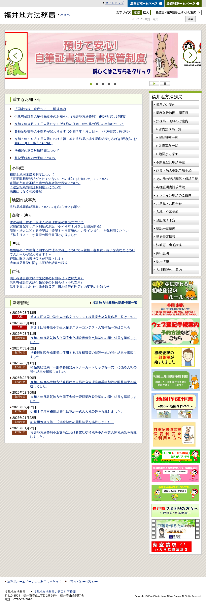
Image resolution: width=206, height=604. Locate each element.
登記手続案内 (165, 228)
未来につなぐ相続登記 (26, 191)
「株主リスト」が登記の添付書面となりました (43, 235)
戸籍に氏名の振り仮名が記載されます (37, 258)
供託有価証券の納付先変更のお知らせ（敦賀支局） (47, 278)
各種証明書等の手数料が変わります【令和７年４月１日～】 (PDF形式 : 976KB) (72, 131)
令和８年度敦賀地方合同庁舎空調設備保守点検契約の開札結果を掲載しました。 (83, 340)
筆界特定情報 (165, 236)
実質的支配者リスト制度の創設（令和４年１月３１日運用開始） (56, 226)
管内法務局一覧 (170, 129)
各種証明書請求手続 (170, 187)
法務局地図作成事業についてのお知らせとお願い (45, 207)
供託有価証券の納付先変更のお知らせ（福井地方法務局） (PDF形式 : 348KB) (70, 116)
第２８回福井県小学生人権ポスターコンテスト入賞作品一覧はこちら (80, 327)
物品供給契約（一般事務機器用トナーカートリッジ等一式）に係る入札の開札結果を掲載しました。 (83, 369)
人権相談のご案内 (169, 269)
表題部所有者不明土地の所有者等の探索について (45, 183)
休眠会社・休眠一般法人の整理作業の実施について (47, 222)
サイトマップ (114, 3)
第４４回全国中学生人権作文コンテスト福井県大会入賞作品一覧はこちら (83, 317)
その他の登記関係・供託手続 (177, 178)
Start (154, 83)
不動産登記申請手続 (170, 162)
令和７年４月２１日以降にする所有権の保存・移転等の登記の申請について (69, 124)
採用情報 (162, 261)
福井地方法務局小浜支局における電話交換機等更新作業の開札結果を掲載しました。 (83, 434)
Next (190, 55)
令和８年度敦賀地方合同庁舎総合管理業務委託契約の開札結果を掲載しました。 (83, 399)
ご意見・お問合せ (169, 203)
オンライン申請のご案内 (174, 195)
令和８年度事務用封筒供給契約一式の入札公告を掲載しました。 (77, 411)
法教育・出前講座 (169, 245)
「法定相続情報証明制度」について (35, 187)
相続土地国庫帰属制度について (32, 174)
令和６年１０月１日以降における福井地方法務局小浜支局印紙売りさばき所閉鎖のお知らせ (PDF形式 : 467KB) (75, 141)
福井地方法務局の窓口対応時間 (54, 591)
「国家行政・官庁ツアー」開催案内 (40, 109)
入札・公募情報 (167, 212)
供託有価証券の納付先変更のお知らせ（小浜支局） (47, 282)
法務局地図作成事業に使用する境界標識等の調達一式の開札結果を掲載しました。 (83, 355)
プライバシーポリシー (83, 581)
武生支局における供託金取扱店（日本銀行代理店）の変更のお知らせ (59, 286)
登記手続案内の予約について (35, 158)
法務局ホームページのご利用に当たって (34, 581)
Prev (15, 55)
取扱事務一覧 (168, 145)
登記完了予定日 (167, 220)
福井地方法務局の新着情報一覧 (114, 303)
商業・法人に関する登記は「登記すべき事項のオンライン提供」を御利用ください (69, 230)
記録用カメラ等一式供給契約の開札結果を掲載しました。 (72, 422)
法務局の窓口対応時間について (37, 150)
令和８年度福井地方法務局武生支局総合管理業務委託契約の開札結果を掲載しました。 (83, 384)
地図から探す (168, 154)
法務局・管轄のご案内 (172, 121)
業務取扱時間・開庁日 (172, 113)
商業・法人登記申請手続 (174, 170)
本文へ (65, 14)
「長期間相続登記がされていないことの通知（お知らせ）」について (59, 178)
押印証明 (162, 253)
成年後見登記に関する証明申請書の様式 (39, 263)
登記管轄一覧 (168, 137)
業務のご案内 (165, 104)
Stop (165, 83)
